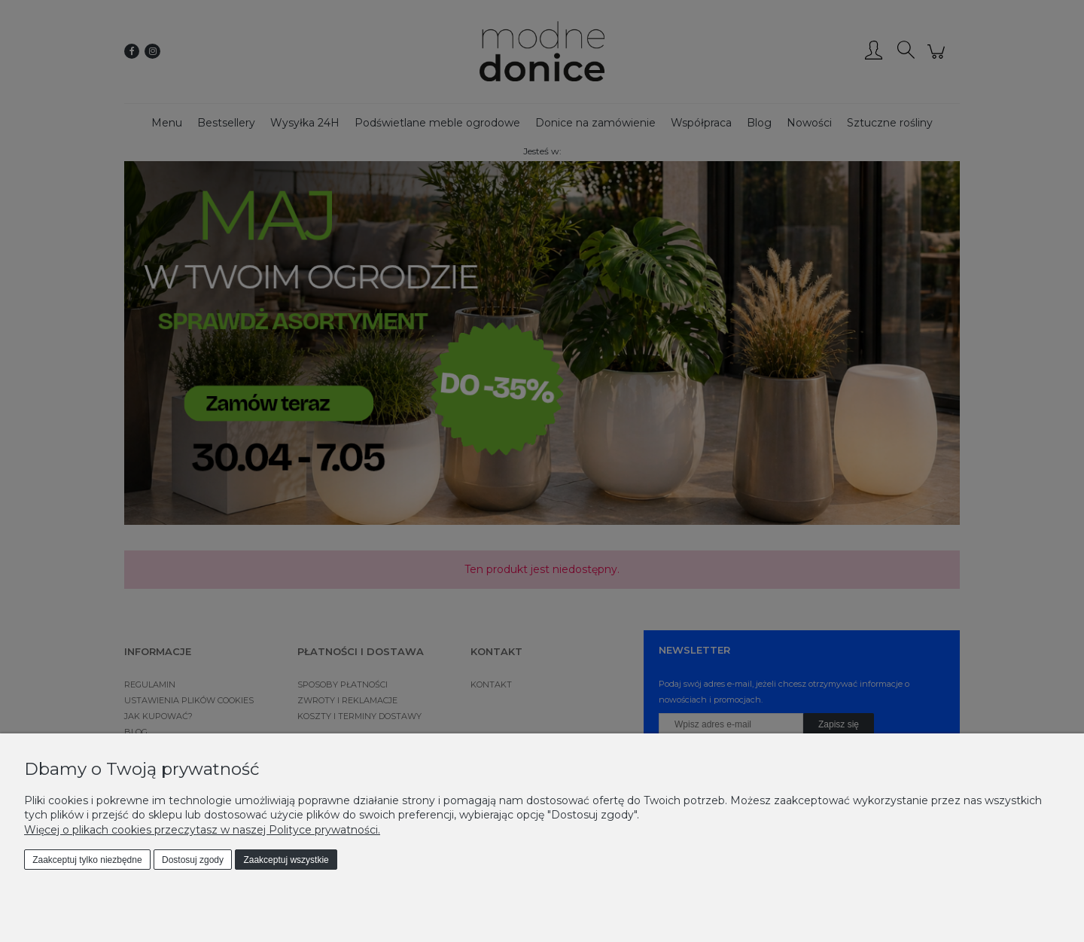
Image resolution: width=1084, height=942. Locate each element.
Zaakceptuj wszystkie (285, 860)
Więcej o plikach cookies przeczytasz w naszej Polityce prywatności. (202, 830)
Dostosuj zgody (193, 860)
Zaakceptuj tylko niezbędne (87, 860)
